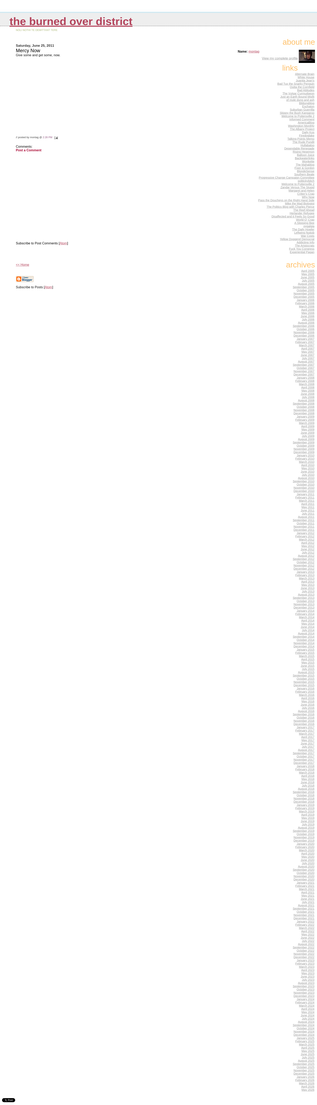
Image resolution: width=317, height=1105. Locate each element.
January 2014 (306, 610)
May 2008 (308, 390)
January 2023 (306, 960)
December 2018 (304, 801)
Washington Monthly (301, 125)
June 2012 (307, 549)
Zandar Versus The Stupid (297, 187)
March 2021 (306, 889)
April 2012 (307, 542)
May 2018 (308, 779)
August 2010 (306, 478)
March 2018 (306, 772)
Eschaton (308, 106)
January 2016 (306, 688)
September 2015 (303, 675)
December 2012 (304, 568)
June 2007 (307, 355)
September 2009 (303, 442)
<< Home (22, 264)
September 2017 (303, 753)
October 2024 (306, 1028)
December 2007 (304, 374)
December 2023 (304, 996)
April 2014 (307, 620)
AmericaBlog (306, 122)
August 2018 (306, 788)
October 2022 (306, 950)
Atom (63, 243)
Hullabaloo (307, 145)
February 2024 (304, 1002)
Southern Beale (304, 174)
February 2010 (304, 458)
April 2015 (307, 659)
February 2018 (304, 769)
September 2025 (303, 1064)
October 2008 (306, 406)
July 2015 (308, 669)
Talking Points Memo (300, 138)
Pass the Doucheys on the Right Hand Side (286, 200)
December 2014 (304, 646)
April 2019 (307, 814)
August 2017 (306, 750)
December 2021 (304, 918)
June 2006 (307, 316)
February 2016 (304, 691)
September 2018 (303, 792)
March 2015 (306, 656)
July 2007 (308, 358)
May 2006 (308, 313)
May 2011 (308, 507)
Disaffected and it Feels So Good (292, 216)
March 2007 (306, 345)
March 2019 (306, 811)
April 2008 (307, 387)
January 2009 (306, 416)
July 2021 (308, 902)
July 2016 (308, 707)
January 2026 (306, 1076)
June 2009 (307, 432)
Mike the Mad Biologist (299, 203)
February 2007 (304, 342)
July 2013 (308, 591)
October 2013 (306, 601)
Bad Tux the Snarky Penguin (295, 83)
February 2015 (304, 652)
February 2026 (304, 1080)
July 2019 (308, 824)
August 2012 (306, 555)
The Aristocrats (304, 245)
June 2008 (307, 394)
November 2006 (304, 332)
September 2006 (303, 326)
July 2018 (308, 785)
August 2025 (306, 1060)
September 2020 (303, 869)
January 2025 (306, 1038)
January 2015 (306, 649)
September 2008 (303, 403)
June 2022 (307, 937)
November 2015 (304, 682)
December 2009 (304, 452)
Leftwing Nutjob (304, 232)
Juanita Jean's (305, 80)
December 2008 (304, 413)
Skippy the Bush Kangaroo (297, 113)
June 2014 (307, 627)
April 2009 (307, 426)
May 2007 (308, 351)
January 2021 (306, 882)
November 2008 (304, 410)
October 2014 (306, 640)
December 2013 (304, 607)
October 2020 (306, 873)
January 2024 (306, 999)
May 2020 (308, 856)
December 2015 (304, 685)
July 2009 (308, 436)
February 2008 (304, 381)
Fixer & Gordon (304, 168)
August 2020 (306, 866)
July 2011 (308, 513)
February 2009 (304, 419)
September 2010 (303, 481)
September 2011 (303, 520)
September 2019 (303, 830)
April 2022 (307, 931)
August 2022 (306, 944)
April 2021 (307, 892)
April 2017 (307, 737)
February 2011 (304, 497)
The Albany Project (302, 129)
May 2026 (308, 1089)
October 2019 (306, 834)
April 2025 (307, 1047)
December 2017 (304, 763)
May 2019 (308, 818)
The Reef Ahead (303, 210)
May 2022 (308, 934)
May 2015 (308, 662)
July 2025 (308, 1057)
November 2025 (304, 1070)
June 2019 (307, 821)
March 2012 (306, 539)
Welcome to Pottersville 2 (297, 116)
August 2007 (306, 361)
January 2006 (306, 300)
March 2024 (306, 1005)
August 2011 (306, 517)
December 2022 (304, 957)
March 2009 (306, 423)
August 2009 (306, 439)
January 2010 (306, 455)
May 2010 (308, 468)
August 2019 (306, 827)
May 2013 (308, 584)
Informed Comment (301, 119)
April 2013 (307, 581)
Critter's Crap (305, 193)
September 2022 (303, 947)
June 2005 (307, 277)
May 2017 (308, 740)
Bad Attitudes (305, 90)
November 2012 (304, 565)
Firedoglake (306, 135)
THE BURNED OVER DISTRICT (71, 21)
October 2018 (306, 795)
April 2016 (307, 698)
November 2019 (304, 837)
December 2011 (304, 529)
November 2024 (304, 1031)
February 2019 (304, 808)
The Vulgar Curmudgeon (298, 93)
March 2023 (306, 966)
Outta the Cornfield (302, 87)
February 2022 (304, 924)
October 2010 (306, 484)
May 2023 (308, 973)
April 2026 (307, 1086)
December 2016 (304, 724)
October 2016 (306, 717)
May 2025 (308, 1051)
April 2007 (307, 348)
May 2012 (308, 546)
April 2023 (307, 970)
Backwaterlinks (304, 158)
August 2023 (306, 983)
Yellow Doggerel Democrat (297, 239)
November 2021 (304, 915)
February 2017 (304, 730)
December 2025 (304, 1073)
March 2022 (306, 928)
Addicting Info (306, 242)
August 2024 (306, 1021)
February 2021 (304, 886)
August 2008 (306, 400)
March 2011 (306, 500)
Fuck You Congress (301, 248)
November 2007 (304, 371)
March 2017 (306, 733)
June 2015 (307, 665)
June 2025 (307, 1054)
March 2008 (306, 384)
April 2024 (307, 1009)
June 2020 (307, 860)
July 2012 (308, 552)
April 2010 (307, 465)
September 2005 (303, 287)
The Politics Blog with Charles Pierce (290, 206)
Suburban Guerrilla (302, 109)
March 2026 (306, 1083)
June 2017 (307, 743)
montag (254, 51)
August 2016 (306, 711)
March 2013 (306, 578)
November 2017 (304, 759)
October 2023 (306, 989)
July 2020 (308, 863)
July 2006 (308, 319)
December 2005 (304, 296)
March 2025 (306, 1044)
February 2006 (304, 303)
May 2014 (308, 623)
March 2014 (306, 617)
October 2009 (306, 445)
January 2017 (306, 727)
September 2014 (303, 636)
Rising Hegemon (303, 151)
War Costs (307, 236)
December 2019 (304, 840)
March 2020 (306, 850)
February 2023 (304, 963)
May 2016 (308, 701)
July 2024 (308, 1018)
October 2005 (306, 290)
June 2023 (307, 976)
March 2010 (306, 461)
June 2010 (307, 471)
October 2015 (306, 678)
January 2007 (306, 338)
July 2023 (308, 979)
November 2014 (304, 643)
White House (306, 77)
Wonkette (308, 161)
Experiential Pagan (302, 252)
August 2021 (306, 905)
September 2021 (303, 908)
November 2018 (304, 798)
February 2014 (304, 614)
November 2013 (304, 604)
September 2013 (303, 597)
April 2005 (307, 271)
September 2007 (303, 364)
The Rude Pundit (303, 142)
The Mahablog (305, 164)
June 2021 (307, 898)
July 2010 (308, 474)
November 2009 (304, 449)
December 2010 (304, 491)
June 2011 (307, 510)
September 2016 (303, 714)
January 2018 (306, 766)
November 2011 (304, 526)
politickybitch (306, 180)
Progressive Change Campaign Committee (286, 177)
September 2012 (303, 559)
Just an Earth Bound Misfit (297, 96)
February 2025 (304, 1041)
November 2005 (304, 293)
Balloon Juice (305, 155)
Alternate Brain (304, 74)
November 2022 (304, 953)
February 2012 (304, 536)
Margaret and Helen (301, 190)
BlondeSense (305, 171)
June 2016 (307, 704)
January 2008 (306, 377)
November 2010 (304, 487)
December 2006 (304, 335)
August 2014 (306, 633)
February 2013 (304, 575)
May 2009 (308, 429)
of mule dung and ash (300, 100)
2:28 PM (47, 137)
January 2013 (306, 572)
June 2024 (307, 1015)
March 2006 (306, 306)
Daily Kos (308, 132)
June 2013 (307, 588)
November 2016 (304, 720)
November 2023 (304, 992)
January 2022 (306, 921)
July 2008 (308, 397)
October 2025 (306, 1067)
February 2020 (304, 847)
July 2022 (308, 941)
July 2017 (308, 746)
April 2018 (307, 775)
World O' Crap (305, 219)
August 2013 (306, 594)
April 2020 (307, 853)
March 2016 (306, 695)
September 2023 (303, 986)
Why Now (308, 197)
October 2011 (306, 523)
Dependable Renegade (299, 148)
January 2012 (306, 533)
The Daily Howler (303, 229)
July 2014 (308, 630)
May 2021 (308, 895)
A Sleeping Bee (304, 223)
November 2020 (304, 876)
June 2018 (307, 782)
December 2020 (304, 879)
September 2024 (303, 1025)
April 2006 (307, 309)
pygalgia (308, 226)
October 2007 (306, 368)
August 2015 (306, 672)
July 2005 (308, 280)
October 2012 (306, 562)
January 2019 (306, 805)
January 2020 (306, 843)
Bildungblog (306, 103)
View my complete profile (280, 58)
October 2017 (306, 756)
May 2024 (308, 1012)
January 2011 (306, 494)
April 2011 (307, 504)
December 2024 (304, 1034)
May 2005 (308, 274)
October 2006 (306, 329)
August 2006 (306, 322)
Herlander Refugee (302, 213)
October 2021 (306, 911)
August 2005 (306, 283)
